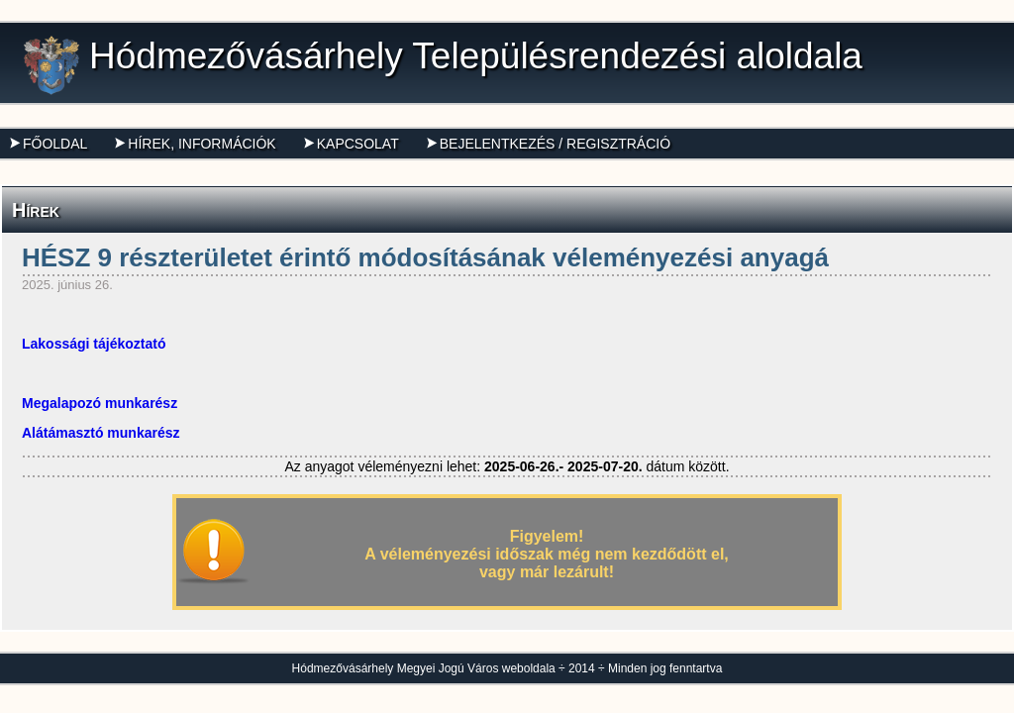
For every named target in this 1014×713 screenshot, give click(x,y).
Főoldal (48, 144)
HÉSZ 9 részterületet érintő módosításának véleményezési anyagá (425, 257)
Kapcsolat (351, 144)
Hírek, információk (195, 144)
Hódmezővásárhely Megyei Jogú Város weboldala (424, 668)
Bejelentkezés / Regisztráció (548, 144)
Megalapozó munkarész (99, 403)
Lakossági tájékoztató (94, 344)
